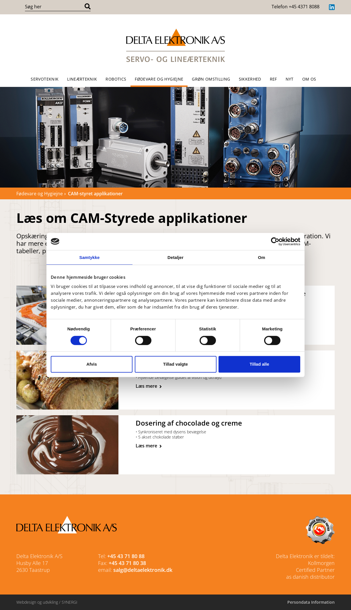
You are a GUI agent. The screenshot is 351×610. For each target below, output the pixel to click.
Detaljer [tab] (175, 257)
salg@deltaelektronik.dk (142, 569)
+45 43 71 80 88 (126, 556)
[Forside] (175, 45)
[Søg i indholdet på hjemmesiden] (54, 6)
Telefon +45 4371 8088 (295, 6)
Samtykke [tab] (89, 257)
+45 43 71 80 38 (127, 563)
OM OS (309, 79)
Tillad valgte (175, 364)
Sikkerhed (250, 79)
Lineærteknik (82, 79)
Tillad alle (259, 364)
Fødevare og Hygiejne (159, 79)
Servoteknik (44, 79)
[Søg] (88, 6)
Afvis (91, 364)
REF (273, 79)
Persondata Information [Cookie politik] (311, 602)
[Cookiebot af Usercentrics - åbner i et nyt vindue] (275, 241)
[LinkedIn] (332, 7)
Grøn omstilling (211, 79)
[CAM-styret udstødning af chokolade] (149, 446)
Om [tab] (261, 257)
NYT (290, 79)
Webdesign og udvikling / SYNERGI (46, 602)
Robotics (116, 79)
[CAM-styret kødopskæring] (149, 386)
